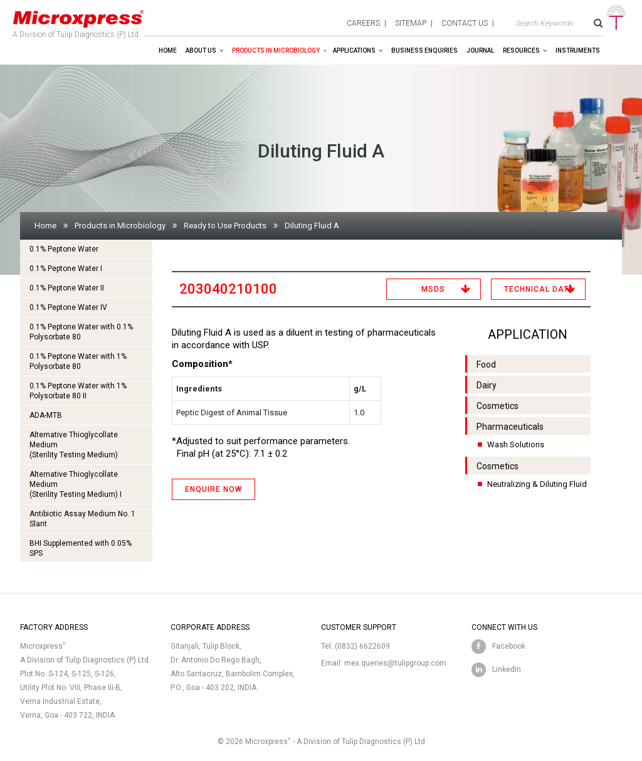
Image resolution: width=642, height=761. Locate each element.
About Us (201, 50)
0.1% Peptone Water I (65, 268)
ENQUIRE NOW (213, 489)
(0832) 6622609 (362, 646)
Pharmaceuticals (510, 427)
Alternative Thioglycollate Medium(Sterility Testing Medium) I (75, 484)
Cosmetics (497, 406)
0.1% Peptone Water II (66, 288)
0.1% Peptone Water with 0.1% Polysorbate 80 (81, 331)
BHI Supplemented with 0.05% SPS (80, 548)
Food (486, 364)
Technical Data (539, 289)
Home (168, 50)
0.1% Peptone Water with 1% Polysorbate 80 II (78, 390)
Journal (480, 50)
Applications (354, 50)
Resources (521, 50)
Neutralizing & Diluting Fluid (537, 484)
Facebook (508, 646)
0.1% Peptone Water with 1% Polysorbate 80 (78, 361)
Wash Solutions (515, 444)
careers (363, 23)
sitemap (410, 23)
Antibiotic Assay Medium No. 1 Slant (82, 518)
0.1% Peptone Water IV (68, 307)
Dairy (486, 385)
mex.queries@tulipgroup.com (395, 663)
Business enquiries (424, 50)
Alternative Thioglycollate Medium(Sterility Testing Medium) (73, 444)
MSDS (433, 289)
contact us (464, 23)
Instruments (577, 50)
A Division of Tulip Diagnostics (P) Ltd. (78, 21)
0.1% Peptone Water (63, 249)
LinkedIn (506, 669)
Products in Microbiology (276, 50)
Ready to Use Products (225, 225)
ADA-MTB (45, 415)
